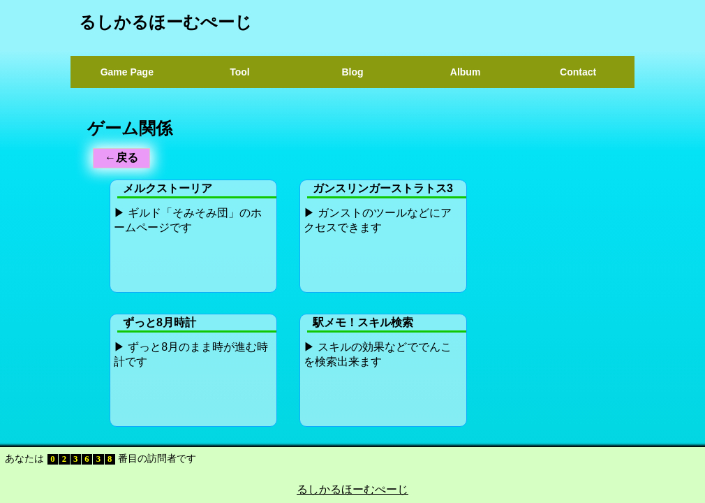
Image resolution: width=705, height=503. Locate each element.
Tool (240, 72)
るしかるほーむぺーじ (165, 22)
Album (465, 72)
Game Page (127, 72)
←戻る (121, 157)
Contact (578, 72)
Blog (352, 72)
